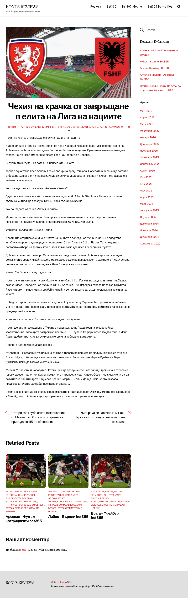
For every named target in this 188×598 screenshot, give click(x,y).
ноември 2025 (149, 150)
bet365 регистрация (111, 126)
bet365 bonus (90, 126)
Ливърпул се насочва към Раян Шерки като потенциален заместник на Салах (99, 417)
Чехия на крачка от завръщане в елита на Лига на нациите (68, 111)
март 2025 (146, 203)
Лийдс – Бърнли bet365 (68, 516)
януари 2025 (148, 216)
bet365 (39, 126)
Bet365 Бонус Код (160, 6)
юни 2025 (146, 183)
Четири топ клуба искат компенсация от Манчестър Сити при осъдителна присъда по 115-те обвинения (38, 417)
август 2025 (147, 170)
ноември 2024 (149, 230)
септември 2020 (150, 243)
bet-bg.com (27, 126)
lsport (11, 127)
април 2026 (147, 117)
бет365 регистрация (27, 508)
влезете (24, 549)
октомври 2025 (149, 157)
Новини (49, 126)
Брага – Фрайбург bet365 (155, 68)
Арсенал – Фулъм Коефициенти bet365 (24, 518)
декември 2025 (149, 143)
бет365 (10, 508)
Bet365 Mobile (132, 6)
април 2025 (147, 197)
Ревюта (95, 6)
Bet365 (111, 6)
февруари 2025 (149, 210)
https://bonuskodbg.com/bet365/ (25, 505)
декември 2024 (149, 223)
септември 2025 (150, 163)
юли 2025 (146, 177)
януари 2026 (148, 137)
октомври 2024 (149, 236)
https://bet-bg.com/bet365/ (21, 501)
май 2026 (146, 110)
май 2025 (146, 190)
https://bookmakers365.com (65, 505)
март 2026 (146, 124)
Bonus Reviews (60, 582)
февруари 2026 (149, 130)
